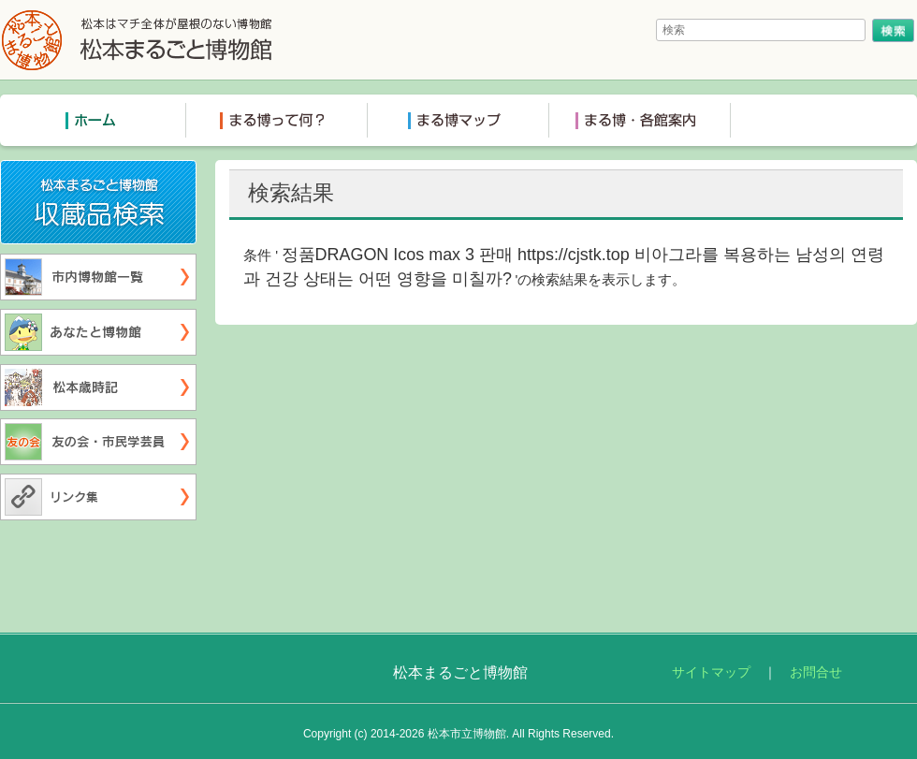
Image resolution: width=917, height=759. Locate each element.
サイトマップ (711, 672)
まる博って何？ (277, 120)
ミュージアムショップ (821, 120)
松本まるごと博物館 (137, 40)
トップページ (95, 120)
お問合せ (816, 672)
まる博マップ (458, 120)
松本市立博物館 (467, 733)
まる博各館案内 (640, 120)
